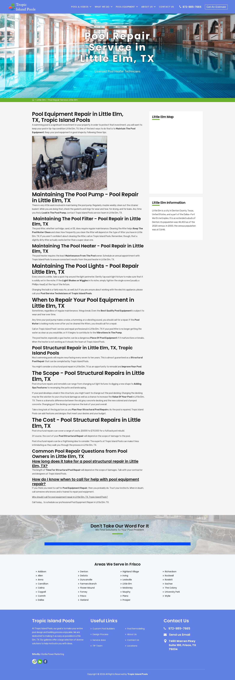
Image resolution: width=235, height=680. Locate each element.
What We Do (102, 6)
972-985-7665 (192, 7)
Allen (40, 575)
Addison (42, 571)
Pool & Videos (79, 6)
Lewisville (127, 579)
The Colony (171, 587)
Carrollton (43, 583)
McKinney (128, 587)
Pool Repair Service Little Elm (63, 99)
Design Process (100, 634)
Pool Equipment (125, 6)
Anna (40, 579)
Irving (125, 575)
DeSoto (84, 575)
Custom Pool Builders (104, 628)
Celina (41, 587)
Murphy (126, 591)
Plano (125, 595)
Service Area (99, 640)
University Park (172, 591)
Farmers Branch (88, 583)
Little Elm (41, 99)
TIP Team (98, 645)
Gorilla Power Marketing (52, 654)
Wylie (167, 595)
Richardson (170, 571)
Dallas (41, 599)
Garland (84, 599)
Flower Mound (87, 587)
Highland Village (131, 571)
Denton (84, 571)
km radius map (176, 157)
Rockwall (169, 575)
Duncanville (86, 579)
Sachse (169, 583)
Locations (132, 645)
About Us (147, 6)
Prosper (126, 599)
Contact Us (166, 6)
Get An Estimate (216, 6)
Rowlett (169, 579)
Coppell (42, 591)
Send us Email (179, 635)
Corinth (42, 595)
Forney (83, 591)
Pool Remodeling (136, 628)
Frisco (83, 595)
